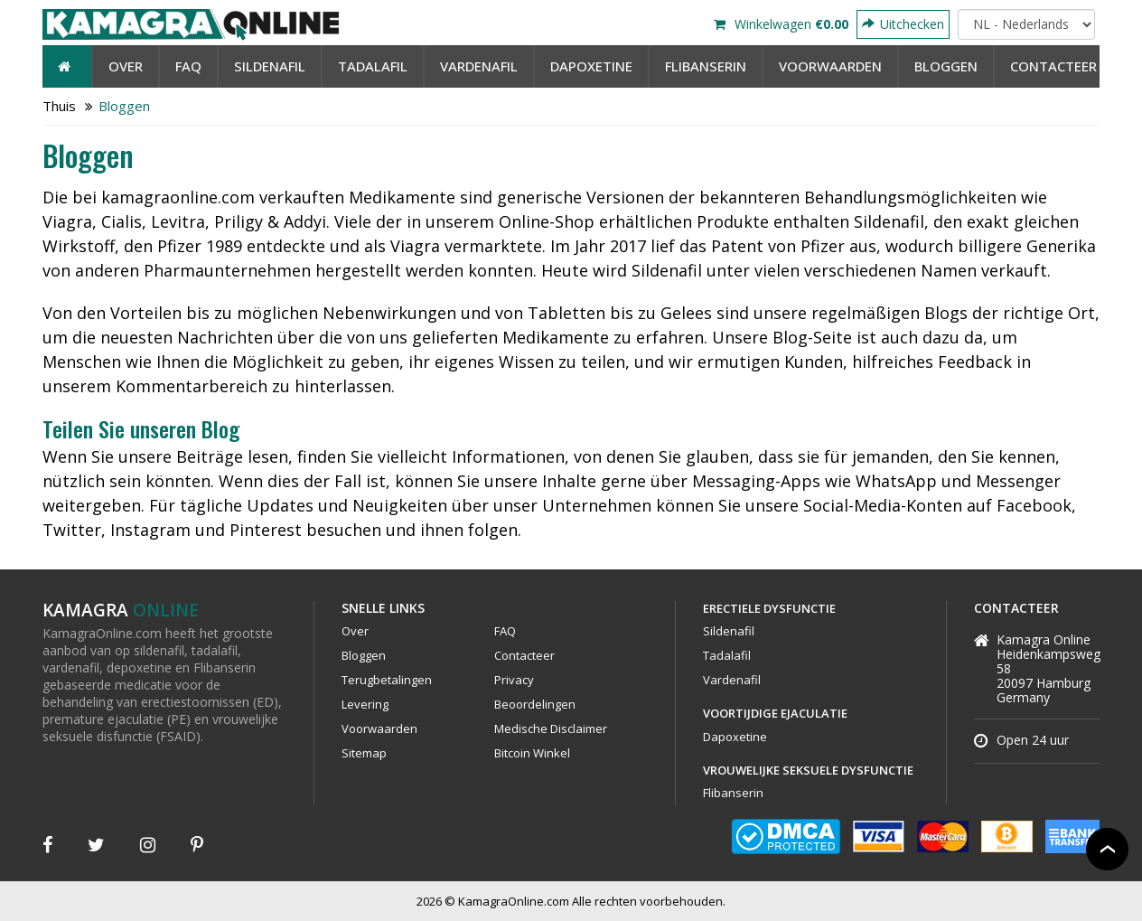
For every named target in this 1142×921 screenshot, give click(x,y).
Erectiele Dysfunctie (769, 608)
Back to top (1107, 849)
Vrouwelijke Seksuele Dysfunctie (808, 770)
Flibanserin (705, 66)
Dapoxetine (591, 66)
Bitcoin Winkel (532, 753)
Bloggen (946, 66)
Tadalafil (372, 66)
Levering (365, 704)
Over (125, 66)
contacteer (1053, 66)
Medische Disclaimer (550, 728)
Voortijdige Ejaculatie (775, 713)
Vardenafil (479, 66)
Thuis (59, 106)
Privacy (514, 680)
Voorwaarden (830, 66)
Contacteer (524, 655)
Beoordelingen (535, 704)
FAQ (188, 66)
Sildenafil (269, 66)
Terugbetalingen (387, 680)
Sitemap (364, 753)
